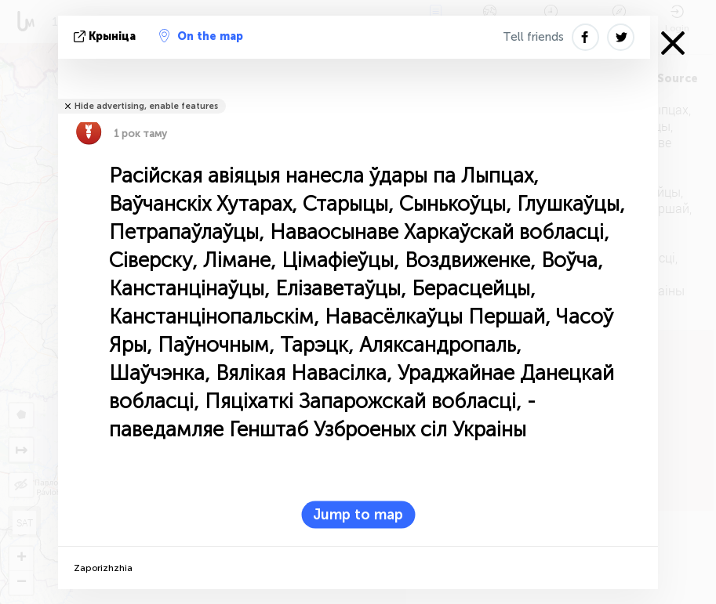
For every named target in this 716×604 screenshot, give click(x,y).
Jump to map (358, 514)
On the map (201, 36)
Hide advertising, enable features (146, 106)
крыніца (106, 36)
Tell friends (533, 37)
